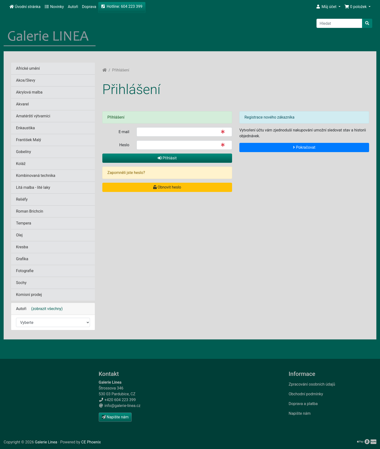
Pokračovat (304, 147)
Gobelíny (23, 151)
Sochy (21, 282)
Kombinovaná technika (35, 175)
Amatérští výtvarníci (33, 116)
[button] (328, 7)
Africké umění (28, 68)
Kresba (22, 247)
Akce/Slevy (25, 80)
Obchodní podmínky (306, 394)
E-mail (124, 132)
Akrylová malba (29, 92)
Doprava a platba (303, 403)
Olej (19, 235)
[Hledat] (339, 23)
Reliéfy (22, 199)
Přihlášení (120, 70)
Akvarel (22, 104)
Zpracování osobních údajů (312, 384)
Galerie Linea (46, 442)
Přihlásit (167, 158)
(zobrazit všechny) (45, 308)
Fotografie (24, 270)
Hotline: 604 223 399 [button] (122, 6)
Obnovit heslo (167, 187)
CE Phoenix (91, 442)
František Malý (28, 140)
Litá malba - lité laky (33, 187)
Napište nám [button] (115, 417)
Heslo (124, 145)
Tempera (23, 223)
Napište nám (300, 413)
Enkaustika (25, 128)
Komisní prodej (29, 294)
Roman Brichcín (29, 211)
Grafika (22, 259)
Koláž (20, 163)
